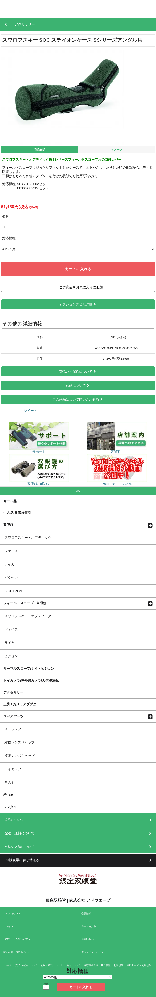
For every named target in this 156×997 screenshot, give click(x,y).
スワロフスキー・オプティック (27, 537)
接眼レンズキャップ (19, 755)
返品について (78, 385)
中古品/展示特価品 (17, 512)
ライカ (9, 564)
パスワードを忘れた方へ (16, 939)
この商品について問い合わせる (77, 399)
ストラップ (12, 729)
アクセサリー (13, 692)
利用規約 (118, 965)
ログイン (8, 926)
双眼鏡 (8, 524)
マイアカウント (12, 913)
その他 (9, 782)
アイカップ (12, 769)
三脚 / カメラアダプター (21, 704)
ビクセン (11, 577)
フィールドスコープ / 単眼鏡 (24, 603)
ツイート (30, 410)
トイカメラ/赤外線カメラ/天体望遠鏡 (31, 680)
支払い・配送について (78, 371)
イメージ (116, 149)
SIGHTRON (13, 591)
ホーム (8, 965)
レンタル (10, 807)
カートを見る (88, 926)
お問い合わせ (88, 939)
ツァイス (11, 551)
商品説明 (39, 149)
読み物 (8, 794)
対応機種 (9, 238)
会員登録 (86, 913)
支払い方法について (26, 965)
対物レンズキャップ (19, 742)
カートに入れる (78, 269)
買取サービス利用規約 (139, 965)
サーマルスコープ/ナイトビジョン (28, 668)
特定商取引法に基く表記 (16, 952)
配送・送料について (52, 965)
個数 (5, 217)
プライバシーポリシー (93, 952)
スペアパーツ (13, 716)
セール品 (10, 501)
